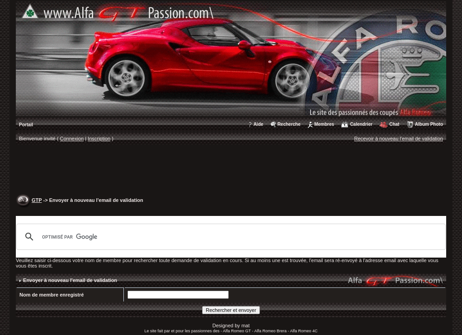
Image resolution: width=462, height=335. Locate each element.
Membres (324, 124)
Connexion (72, 138)
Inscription (99, 138)
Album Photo (429, 124)
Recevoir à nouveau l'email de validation (398, 138)
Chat (394, 124)
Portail (26, 124)
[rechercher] (229, 236)
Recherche (289, 124)
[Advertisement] (231, 170)
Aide (259, 124)
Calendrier (361, 124)
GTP (37, 200)
